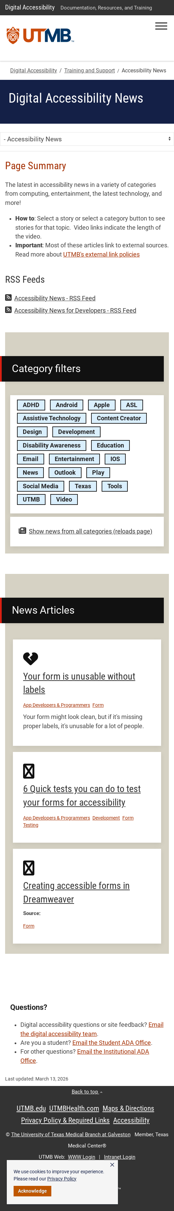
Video (64, 499)
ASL (131, 405)
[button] (161, 26)
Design (32, 431)
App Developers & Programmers (56, 705)
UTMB (31, 499)
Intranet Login (119, 1157)
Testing (30, 825)
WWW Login (81, 1157)
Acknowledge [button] (32, 1191)
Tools (114, 486)
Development (76, 431)
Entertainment (74, 459)
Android (66, 405)
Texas (83, 486)
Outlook (65, 472)
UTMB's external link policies (101, 254)
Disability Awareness (52, 445)
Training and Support (89, 70)
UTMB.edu (31, 1108)
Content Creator (119, 418)
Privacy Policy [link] (61, 1178)
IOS (115, 459)
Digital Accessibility (30, 7)
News (30, 472)
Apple (102, 405)
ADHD (31, 405)
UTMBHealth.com (74, 1108)
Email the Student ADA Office (111, 1042)
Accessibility (131, 1120)
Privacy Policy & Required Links (65, 1120)
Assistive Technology (52, 418)
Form (98, 705)
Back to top (87, 1092)
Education (110, 445)
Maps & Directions (128, 1108)
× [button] (112, 1164)
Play (98, 472)
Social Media (40, 486)
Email (30, 459)
